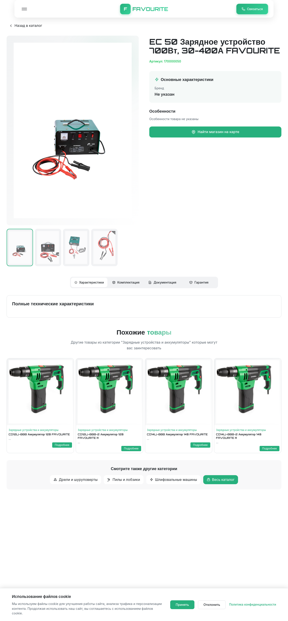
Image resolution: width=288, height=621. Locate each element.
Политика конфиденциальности (252, 604)
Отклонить (211, 604)
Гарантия (198, 282)
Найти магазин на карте (215, 132)
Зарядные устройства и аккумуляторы (34, 430)
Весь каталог (220, 479)
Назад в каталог (25, 25)
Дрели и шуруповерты (76, 479)
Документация (162, 282)
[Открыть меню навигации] (24, 9)
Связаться (252, 9)
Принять (182, 604)
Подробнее (62, 445)
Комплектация (126, 282)
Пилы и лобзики (123, 479)
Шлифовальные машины (173, 479)
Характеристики (89, 282)
